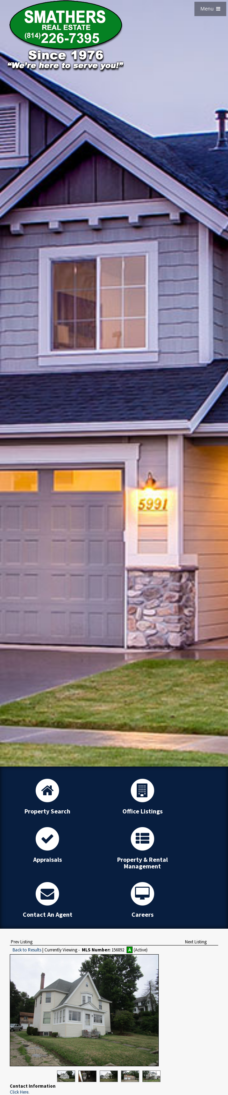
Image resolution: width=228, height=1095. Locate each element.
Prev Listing (22, 942)
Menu (210, 8)
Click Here (19, 1092)
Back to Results (27, 950)
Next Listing (196, 942)
